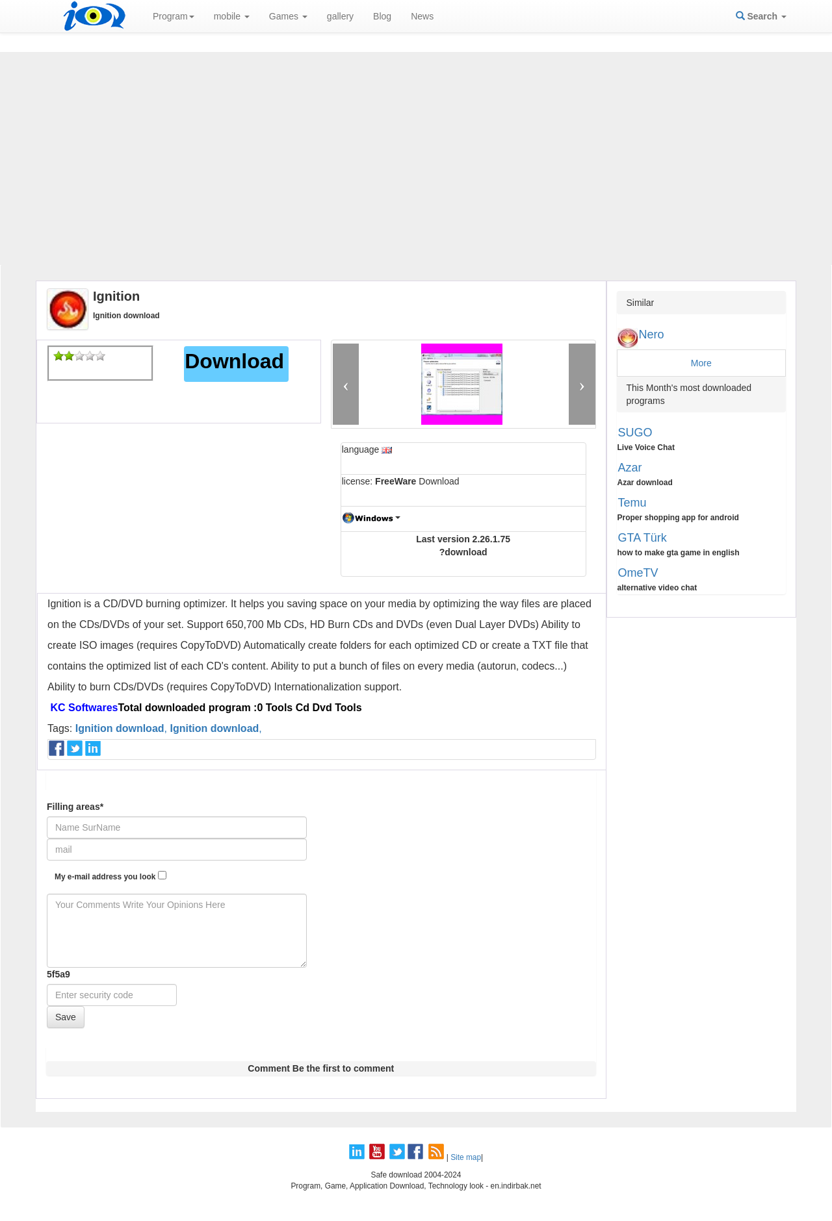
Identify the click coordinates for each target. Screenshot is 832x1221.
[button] (346, 384)
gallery (340, 16)
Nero (651, 334)
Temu (632, 502)
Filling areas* (75, 806)
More (701, 363)
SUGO (635, 432)
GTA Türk (642, 537)
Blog (382, 16)
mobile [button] (232, 16)
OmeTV (638, 572)
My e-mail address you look (110, 876)
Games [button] (288, 16)
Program (173, 16)
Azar (630, 467)
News (422, 16)
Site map (465, 1157)
